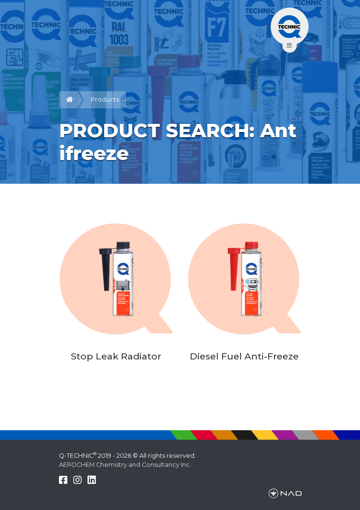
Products (105, 99)
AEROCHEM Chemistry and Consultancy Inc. (125, 464)
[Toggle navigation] (290, 27)
